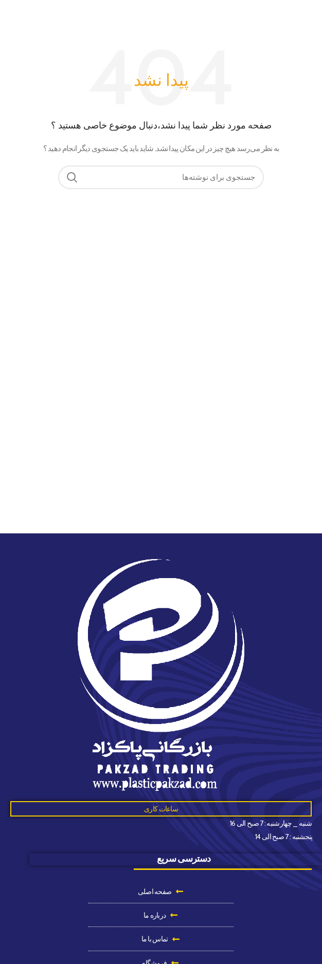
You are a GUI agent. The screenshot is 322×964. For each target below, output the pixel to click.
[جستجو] (161, 177)
